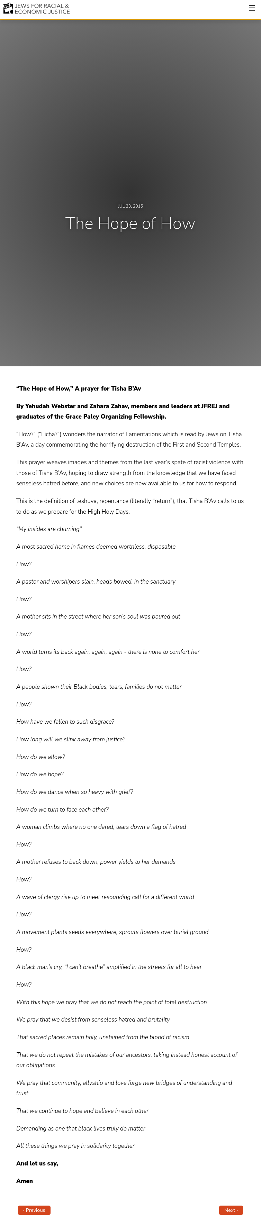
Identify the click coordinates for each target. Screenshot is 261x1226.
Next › (231, 1210)
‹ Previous (34, 1210)
